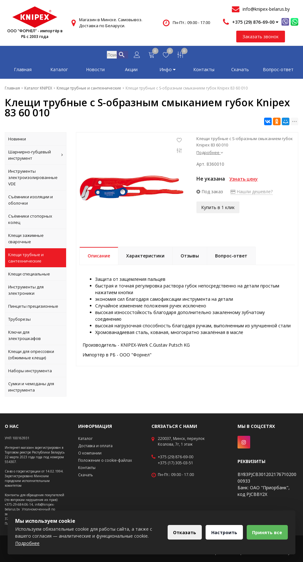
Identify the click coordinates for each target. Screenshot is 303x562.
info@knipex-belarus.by (266, 9)
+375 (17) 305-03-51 (175, 463)
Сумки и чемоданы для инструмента (31, 388)
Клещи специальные (29, 275)
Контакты (203, 71)
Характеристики (145, 257)
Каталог (59, 71)
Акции (131, 71)
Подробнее (209, 154)
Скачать (240, 71)
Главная (23, 71)
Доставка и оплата (95, 445)
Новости (95, 71)
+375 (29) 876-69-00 (175, 457)
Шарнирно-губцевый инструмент (35, 156)
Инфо (167, 71)
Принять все (267, 532)
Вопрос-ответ (278, 71)
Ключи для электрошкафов (24, 336)
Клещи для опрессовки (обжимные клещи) (31, 356)
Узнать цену (243, 180)
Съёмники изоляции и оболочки (30, 201)
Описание (99, 257)
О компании (90, 453)
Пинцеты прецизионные (33, 307)
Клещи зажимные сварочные (26, 240)
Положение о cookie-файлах (105, 460)
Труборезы (19, 320)
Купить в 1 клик (218, 208)
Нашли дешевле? (252, 193)
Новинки (17, 140)
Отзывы (190, 257)
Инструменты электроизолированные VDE (33, 179)
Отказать (182, 532)
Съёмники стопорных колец (30, 220)
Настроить (223, 532)
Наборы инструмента (30, 372)
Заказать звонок (261, 37)
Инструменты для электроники (26, 291)
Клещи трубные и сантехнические (26, 259)
